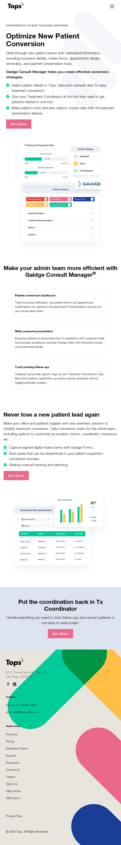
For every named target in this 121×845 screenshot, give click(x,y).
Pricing (10, 741)
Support (11, 755)
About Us (12, 783)
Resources (12, 762)
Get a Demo (19, 124)
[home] (15, 6)
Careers (10, 776)
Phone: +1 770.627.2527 (21, 705)
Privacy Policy (14, 816)
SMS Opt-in (13, 798)
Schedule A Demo (17, 748)
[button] (111, 6)
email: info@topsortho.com (22, 712)
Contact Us (13, 769)
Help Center (13, 791)
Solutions (12, 734)
